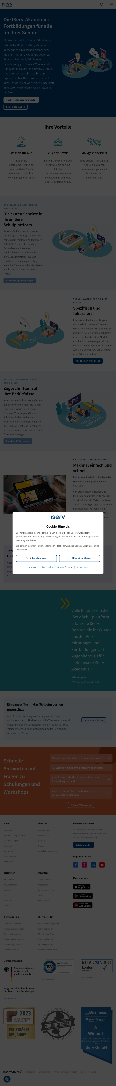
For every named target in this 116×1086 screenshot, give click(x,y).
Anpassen (33, 567)
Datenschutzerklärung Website (57, 567)
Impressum (82, 567)
